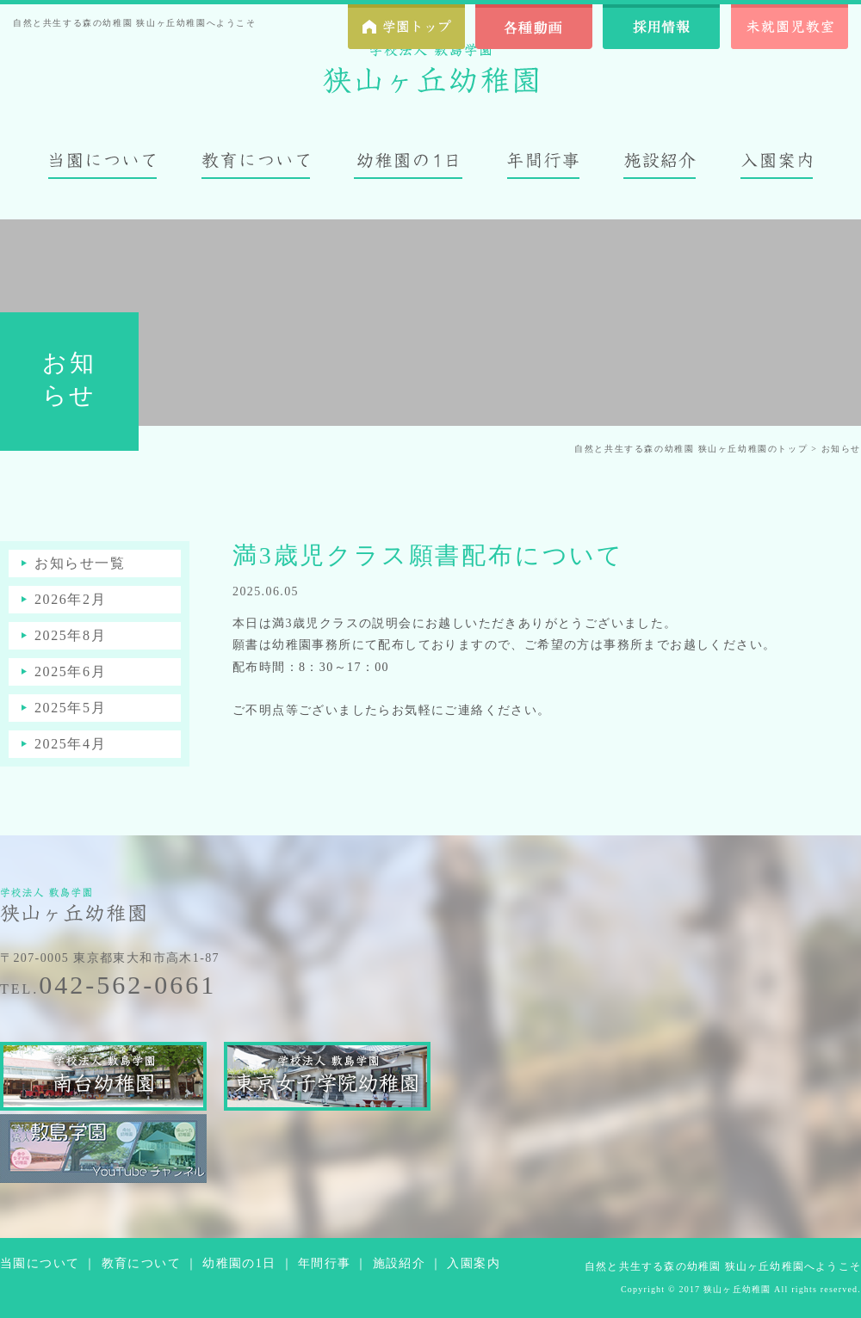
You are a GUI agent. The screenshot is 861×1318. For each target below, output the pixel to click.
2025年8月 (70, 635)
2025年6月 (70, 671)
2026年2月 (70, 599)
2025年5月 (70, 707)
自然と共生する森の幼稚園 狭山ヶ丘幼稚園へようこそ (723, 1266)
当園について (39, 1263)
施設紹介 (399, 1263)
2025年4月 (70, 743)
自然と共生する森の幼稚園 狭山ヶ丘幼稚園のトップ (691, 448)
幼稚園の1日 (239, 1263)
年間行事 (324, 1263)
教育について (141, 1263)
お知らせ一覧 (80, 563)
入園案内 (473, 1263)
